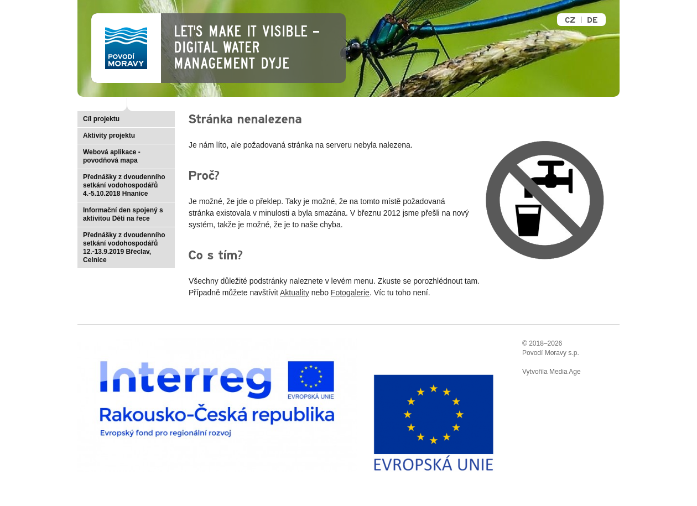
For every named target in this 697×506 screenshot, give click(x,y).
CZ (570, 20)
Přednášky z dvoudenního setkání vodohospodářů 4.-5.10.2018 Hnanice (124, 185)
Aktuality (294, 292)
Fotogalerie (350, 292)
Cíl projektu (101, 119)
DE (592, 20)
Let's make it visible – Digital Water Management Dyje (246, 47)
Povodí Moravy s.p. (550, 353)
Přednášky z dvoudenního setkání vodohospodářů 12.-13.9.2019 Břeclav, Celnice (124, 247)
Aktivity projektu (109, 135)
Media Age (565, 371)
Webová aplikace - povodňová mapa (112, 156)
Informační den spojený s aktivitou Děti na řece (123, 214)
